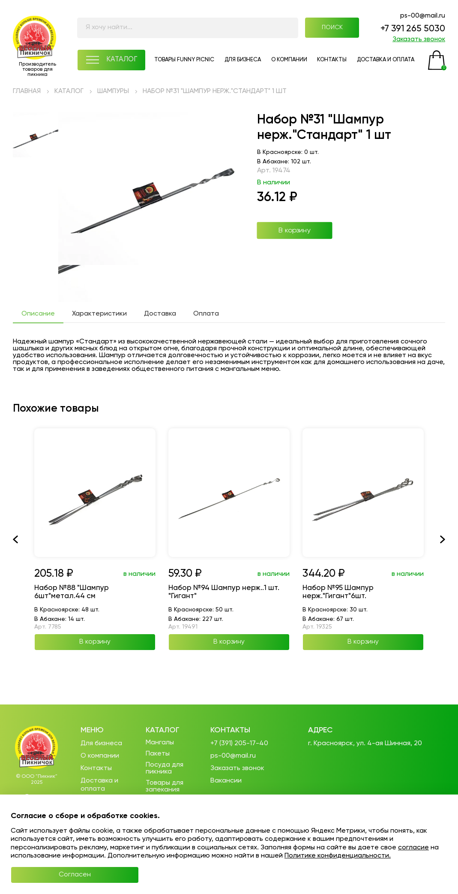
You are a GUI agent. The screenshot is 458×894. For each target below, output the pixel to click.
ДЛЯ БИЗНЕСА (241, 61)
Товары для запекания (164, 787)
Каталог (163, 730)
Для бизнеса (101, 743)
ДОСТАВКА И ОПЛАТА (387, 61)
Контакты (96, 768)
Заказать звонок (418, 40)
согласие (413, 847)
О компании (100, 756)
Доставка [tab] (160, 315)
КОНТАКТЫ (333, 61)
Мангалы (160, 743)
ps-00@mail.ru (422, 16)
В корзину (294, 232)
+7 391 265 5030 (411, 29)
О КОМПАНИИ (289, 61)
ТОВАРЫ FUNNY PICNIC (182, 61)
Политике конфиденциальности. (337, 855)
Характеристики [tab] (99, 315)
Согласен (54, 874)
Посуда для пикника (164, 769)
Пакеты (158, 754)
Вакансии (226, 780)
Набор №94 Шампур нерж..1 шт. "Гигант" (226, 594)
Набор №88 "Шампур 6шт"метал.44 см (73, 594)
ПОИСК (329, 28)
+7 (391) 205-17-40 (239, 743)
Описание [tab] (38, 315)
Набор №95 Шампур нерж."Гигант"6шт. (339, 594)
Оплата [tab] (206, 315)
